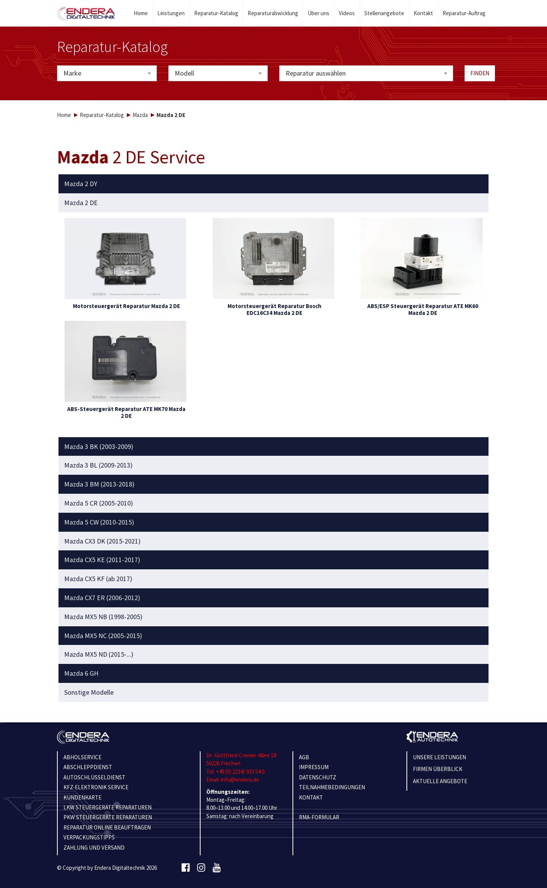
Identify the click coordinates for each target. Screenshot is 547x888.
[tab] (273, 183)
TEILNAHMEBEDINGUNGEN (332, 787)
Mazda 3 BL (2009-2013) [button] (98, 465)
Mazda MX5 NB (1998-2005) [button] (103, 617)
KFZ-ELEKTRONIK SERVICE (95, 787)
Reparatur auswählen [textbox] (316, 73)
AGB (304, 757)
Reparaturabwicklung (273, 13)
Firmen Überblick (437, 769)
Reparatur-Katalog (216, 13)
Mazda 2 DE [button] (81, 203)
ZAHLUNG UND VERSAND (94, 847)
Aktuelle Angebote (440, 781)
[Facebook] (186, 868)
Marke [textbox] (72, 73)
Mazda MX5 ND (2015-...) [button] (98, 654)
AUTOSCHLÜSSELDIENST (94, 777)
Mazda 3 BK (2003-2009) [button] (98, 446)
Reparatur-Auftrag (464, 13)
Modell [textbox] (184, 73)
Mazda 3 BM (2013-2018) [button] (99, 484)
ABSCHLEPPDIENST (87, 767)
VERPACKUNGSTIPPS (89, 837)
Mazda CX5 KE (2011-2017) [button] (102, 560)
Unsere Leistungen (439, 757)
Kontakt (423, 13)
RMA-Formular (319, 817)
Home (141, 13)
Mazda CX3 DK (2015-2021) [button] (102, 541)
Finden (479, 73)
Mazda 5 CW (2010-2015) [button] (99, 522)
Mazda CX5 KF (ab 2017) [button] (98, 579)
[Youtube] (217, 868)
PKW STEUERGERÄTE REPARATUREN (107, 817)
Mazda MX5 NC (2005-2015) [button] (103, 636)
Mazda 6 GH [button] (81, 673)
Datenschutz (317, 777)
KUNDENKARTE (82, 797)
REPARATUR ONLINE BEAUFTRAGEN (107, 827)
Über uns (318, 13)
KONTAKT (311, 797)
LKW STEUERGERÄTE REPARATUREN (107, 807)
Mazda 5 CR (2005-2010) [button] (98, 503)
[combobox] (107, 73)
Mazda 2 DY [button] (80, 184)
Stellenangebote (384, 13)
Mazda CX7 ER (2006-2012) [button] (102, 598)
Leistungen (171, 13)
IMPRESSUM (314, 767)
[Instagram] (201, 868)
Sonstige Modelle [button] (89, 692)
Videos (347, 13)
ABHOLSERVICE (82, 757)
